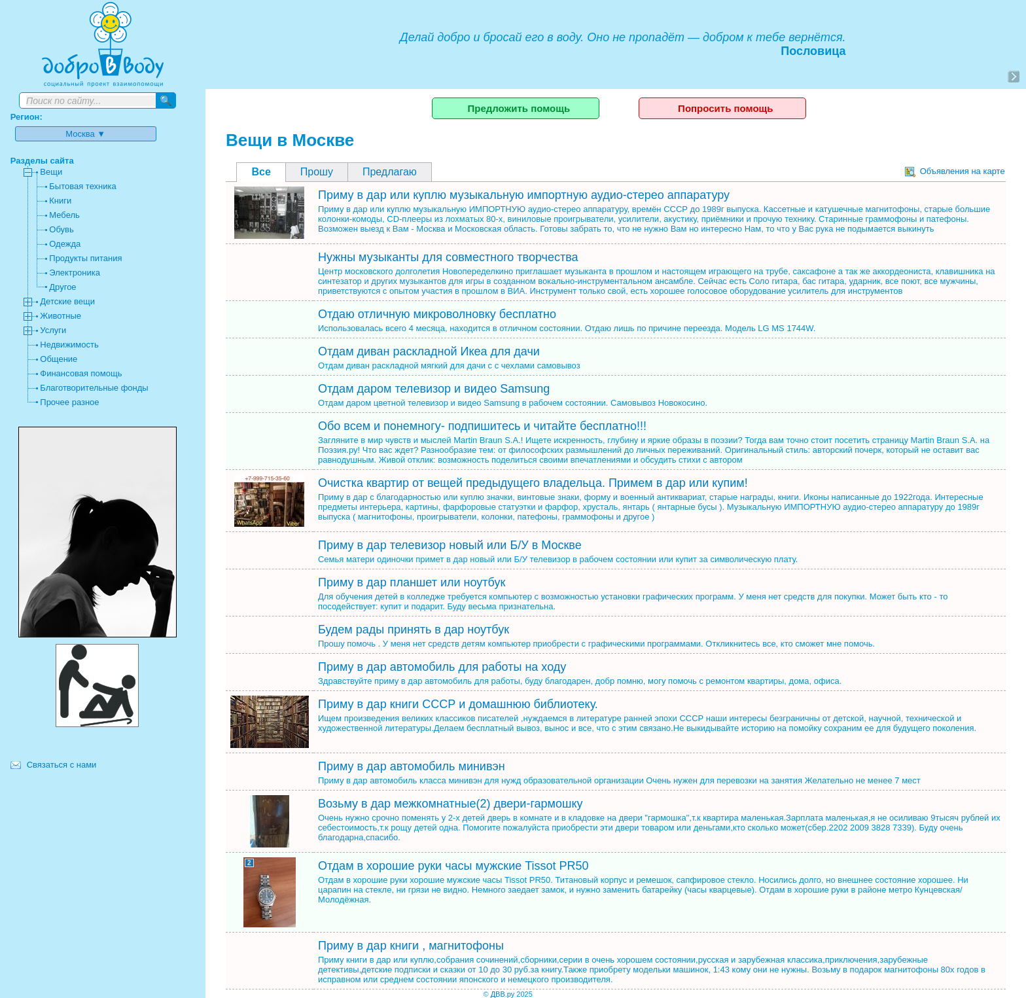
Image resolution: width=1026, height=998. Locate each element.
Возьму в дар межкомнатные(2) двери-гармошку (450, 803)
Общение (58, 359)
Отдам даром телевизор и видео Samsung (434, 388)
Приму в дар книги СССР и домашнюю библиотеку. (458, 704)
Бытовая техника (82, 186)
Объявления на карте (955, 171)
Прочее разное (69, 402)
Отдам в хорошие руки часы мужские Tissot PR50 (453, 865)
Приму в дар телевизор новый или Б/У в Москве (450, 545)
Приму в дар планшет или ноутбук (411, 582)
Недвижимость (69, 344)
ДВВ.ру (503, 994)
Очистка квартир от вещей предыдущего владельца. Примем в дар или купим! (533, 483)
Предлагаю (390, 171)
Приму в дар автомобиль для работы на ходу (442, 666)
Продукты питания (85, 258)
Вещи (51, 172)
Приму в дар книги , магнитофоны (411, 945)
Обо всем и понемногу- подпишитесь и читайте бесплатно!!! (482, 426)
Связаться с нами (62, 765)
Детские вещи (67, 301)
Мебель (64, 215)
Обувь (61, 229)
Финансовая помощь (81, 373)
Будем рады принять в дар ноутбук (413, 629)
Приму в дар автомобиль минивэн (411, 766)
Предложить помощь (518, 108)
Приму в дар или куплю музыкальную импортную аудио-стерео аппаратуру (524, 195)
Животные (60, 316)
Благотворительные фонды (94, 388)
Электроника (74, 272)
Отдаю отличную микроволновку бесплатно (437, 314)
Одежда (64, 244)
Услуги (53, 330)
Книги (60, 200)
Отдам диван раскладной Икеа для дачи (429, 351)
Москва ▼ (85, 134)
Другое (62, 287)
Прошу (316, 171)
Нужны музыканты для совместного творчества (448, 257)
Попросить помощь (725, 108)
